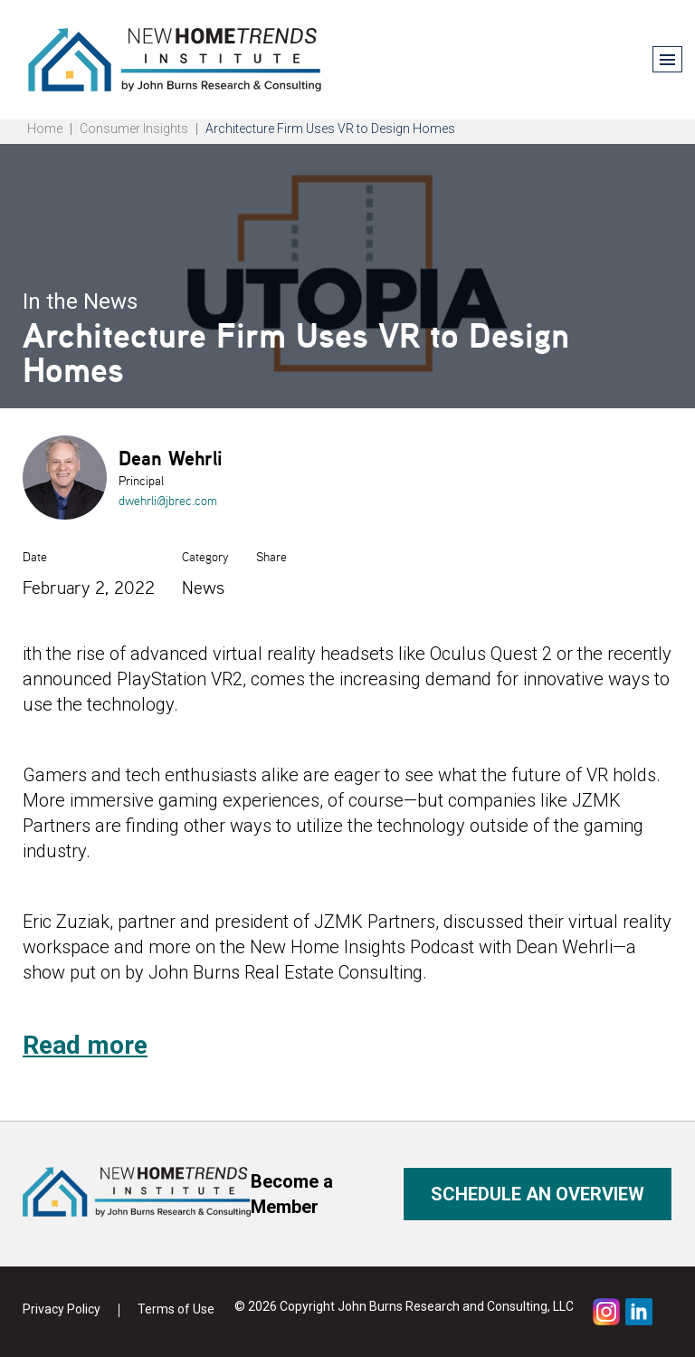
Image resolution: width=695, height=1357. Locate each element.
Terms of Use (176, 1309)
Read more (85, 1045)
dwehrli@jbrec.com (168, 500)
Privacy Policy (61, 1309)
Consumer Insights (134, 128)
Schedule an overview (537, 1194)
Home (44, 128)
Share (271, 557)
